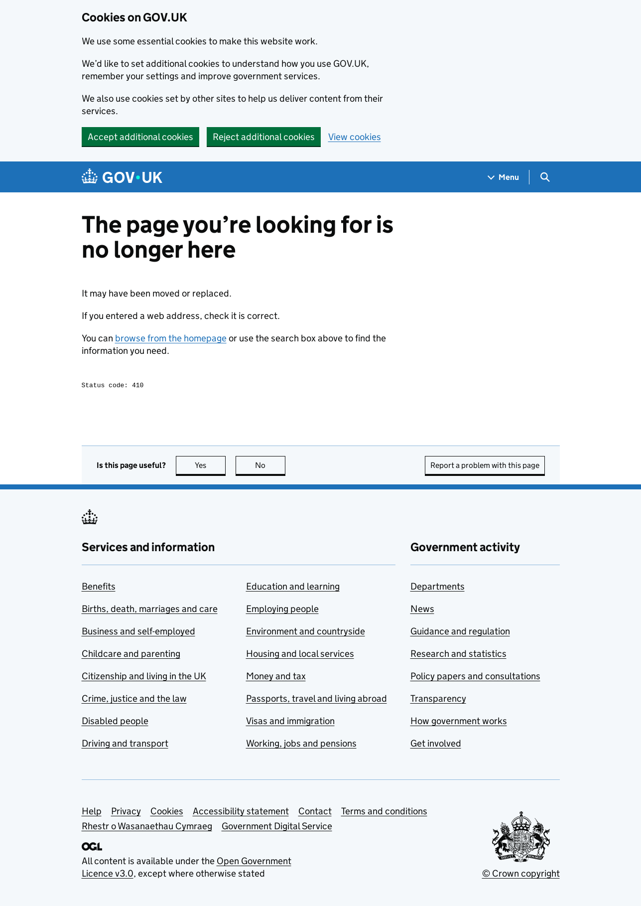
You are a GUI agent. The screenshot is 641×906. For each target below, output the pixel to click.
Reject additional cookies (264, 137)
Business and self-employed (138, 632)
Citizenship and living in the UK (144, 677)
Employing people (282, 610)
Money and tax (276, 677)
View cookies (354, 137)
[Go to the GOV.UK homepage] (122, 177)
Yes (210, 466)
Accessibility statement (241, 812)
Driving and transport (125, 745)
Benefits (99, 588)
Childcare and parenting (131, 655)
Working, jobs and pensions (301, 745)
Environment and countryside (305, 632)
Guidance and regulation (460, 632)
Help (92, 812)
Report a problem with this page (484, 466)
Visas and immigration (290, 722)
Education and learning (293, 588)
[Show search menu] (544, 177)
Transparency (438, 700)
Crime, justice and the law (134, 700)
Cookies (166, 812)
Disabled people (115, 722)
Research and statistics (458, 655)
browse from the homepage (171, 338)
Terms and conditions (384, 812)
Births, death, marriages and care (150, 610)
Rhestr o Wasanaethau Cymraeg (147, 827)
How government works (458, 722)
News (422, 610)
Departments (437, 588)
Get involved (435, 745)
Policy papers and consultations (475, 677)
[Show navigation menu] (503, 177)
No (270, 466)
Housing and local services (300, 655)
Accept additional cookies (140, 137)
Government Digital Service (277, 827)
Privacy (126, 812)
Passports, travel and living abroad (316, 700)
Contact (315, 812)
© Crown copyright (521, 875)
